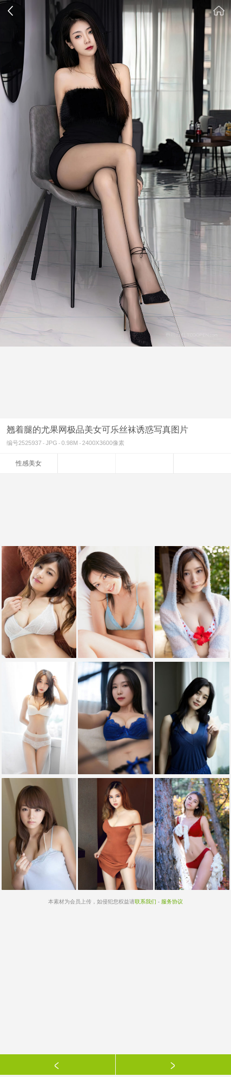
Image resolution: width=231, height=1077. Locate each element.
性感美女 (29, 463)
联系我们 (145, 902)
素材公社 (219, 11)
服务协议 (172, 902)
